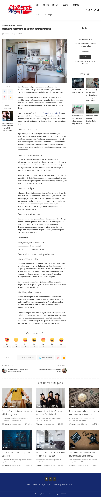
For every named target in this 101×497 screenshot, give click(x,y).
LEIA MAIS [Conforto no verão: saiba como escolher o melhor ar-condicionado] (61, 466)
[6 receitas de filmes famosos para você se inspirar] (17, 440)
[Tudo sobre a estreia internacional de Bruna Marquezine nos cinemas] (84, 440)
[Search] (98, 10)
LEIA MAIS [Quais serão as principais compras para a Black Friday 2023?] (28, 425)
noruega (7, 34)
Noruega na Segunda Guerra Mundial (32, 243)
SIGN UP (85, 57)
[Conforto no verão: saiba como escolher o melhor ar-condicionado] (50, 440)
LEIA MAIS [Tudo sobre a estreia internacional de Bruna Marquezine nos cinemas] (95, 466)
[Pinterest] (91, 10)
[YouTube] (86, 28)
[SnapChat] (83, 28)
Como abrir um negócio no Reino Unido (33, 249)
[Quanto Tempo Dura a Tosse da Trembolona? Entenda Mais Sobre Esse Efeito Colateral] (7, 116)
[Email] (10, 97)
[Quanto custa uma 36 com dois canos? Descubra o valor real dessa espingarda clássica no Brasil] (92, 83)
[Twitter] (89, 10)
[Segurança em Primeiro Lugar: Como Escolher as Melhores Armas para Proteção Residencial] (78, 109)
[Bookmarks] (94, 10)
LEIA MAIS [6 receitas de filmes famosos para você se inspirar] (28, 466)
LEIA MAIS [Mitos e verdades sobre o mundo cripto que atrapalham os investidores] (95, 425)
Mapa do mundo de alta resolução (30, 246)
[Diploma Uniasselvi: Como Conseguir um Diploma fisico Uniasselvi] (50, 399)
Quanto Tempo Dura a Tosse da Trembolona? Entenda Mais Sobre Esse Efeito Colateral (7, 127)
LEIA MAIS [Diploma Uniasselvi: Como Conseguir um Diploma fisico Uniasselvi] (61, 425)
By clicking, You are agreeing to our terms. (86, 62)
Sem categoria (41, 448)
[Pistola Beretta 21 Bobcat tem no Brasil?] (78, 83)
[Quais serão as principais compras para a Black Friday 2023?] (17, 399)
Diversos (19, 25)
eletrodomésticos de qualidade (50, 113)
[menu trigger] (5, 10)
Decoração (12, 25)
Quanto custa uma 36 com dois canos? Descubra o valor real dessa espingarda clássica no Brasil (91, 95)
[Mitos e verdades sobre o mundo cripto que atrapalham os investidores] (84, 399)
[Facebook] (87, 10)
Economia (5, 25)
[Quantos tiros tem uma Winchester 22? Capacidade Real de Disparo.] (92, 109)
